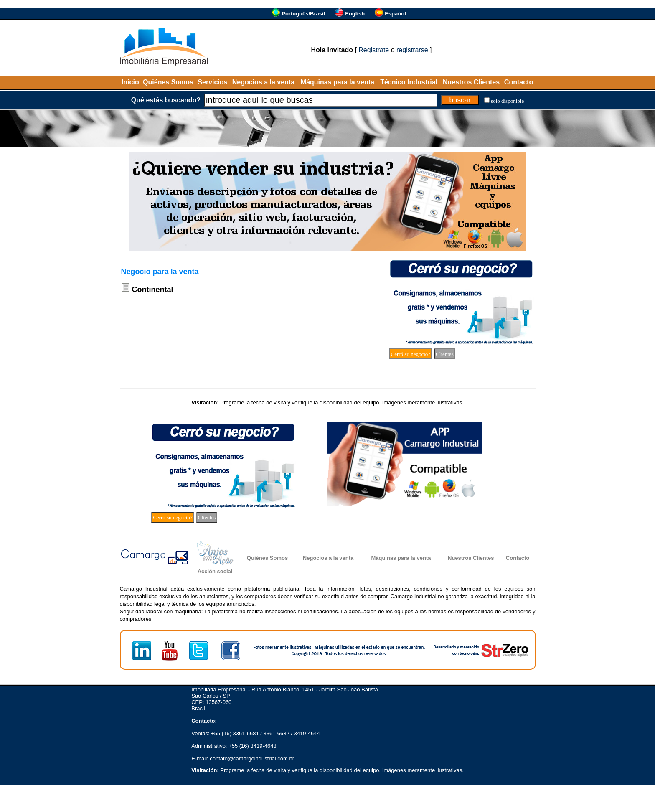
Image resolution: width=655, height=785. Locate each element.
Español (395, 13)
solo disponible (507, 101)
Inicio (130, 82)
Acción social (215, 571)
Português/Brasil (303, 13)
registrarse (412, 49)
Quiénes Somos (168, 82)
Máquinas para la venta (337, 82)
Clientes (445, 354)
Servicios (212, 82)
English (355, 13)
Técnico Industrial (408, 82)
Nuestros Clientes (471, 82)
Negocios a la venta (263, 82)
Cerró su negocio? (411, 354)
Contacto (518, 82)
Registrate (373, 49)
